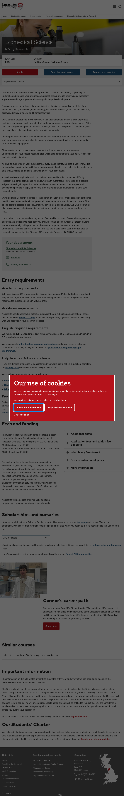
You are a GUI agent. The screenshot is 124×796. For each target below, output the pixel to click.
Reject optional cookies (60, 407)
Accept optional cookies (28, 407)
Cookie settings (21, 415)
